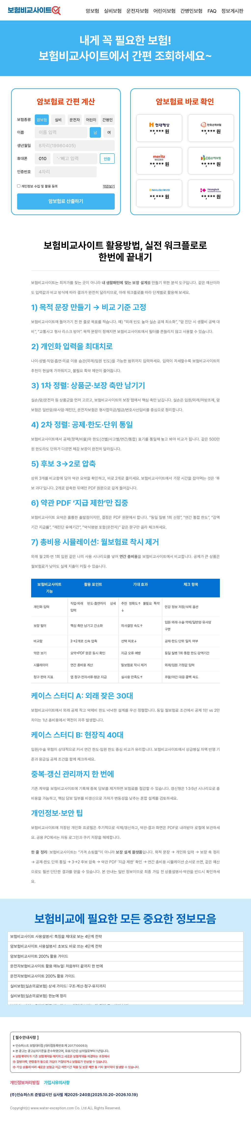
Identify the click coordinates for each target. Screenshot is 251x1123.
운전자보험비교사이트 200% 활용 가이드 (42, 976)
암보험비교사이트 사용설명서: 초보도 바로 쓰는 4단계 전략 (56, 946)
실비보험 (113, 11)
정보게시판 (232, 11)
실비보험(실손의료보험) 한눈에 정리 (38, 996)
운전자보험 (137, 11)
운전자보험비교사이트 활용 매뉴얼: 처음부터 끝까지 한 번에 (56, 966)
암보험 (92, 11)
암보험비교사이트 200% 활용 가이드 (39, 956)
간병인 (107, 120)
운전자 (75, 120)
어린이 (91, 120)
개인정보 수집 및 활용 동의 (39, 186)
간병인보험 (191, 11)
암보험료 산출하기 (66, 201)
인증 (107, 159)
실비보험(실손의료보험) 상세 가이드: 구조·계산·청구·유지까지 (58, 986)
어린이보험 (164, 11)
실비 (58, 120)
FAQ (211, 11)
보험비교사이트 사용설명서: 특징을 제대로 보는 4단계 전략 (56, 936)
